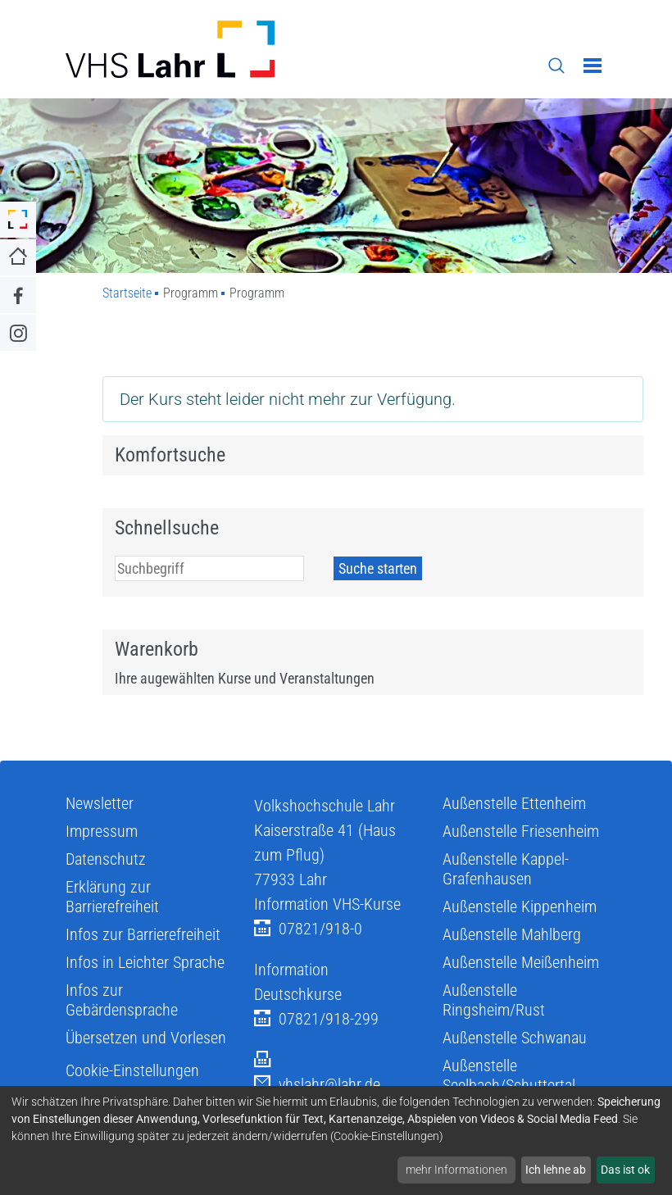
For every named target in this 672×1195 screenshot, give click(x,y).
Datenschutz (106, 859)
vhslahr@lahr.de (317, 1085)
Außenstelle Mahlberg (512, 934)
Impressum (102, 831)
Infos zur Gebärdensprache (122, 1000)
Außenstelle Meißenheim (521, 962)
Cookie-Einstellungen (132, 1070)
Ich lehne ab (555, 1169)
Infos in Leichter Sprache (145, 962)
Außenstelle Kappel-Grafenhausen (506, 868)
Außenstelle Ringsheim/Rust (494, 1000)
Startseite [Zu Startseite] (127, 293)
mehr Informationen (456, 1169)
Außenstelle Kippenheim (520, 906)
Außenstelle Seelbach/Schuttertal (509, 1075)
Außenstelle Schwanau (515, 1037)
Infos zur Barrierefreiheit (143, 934)
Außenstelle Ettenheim (514, 803)
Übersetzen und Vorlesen (146, 1037)
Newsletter (100, 803)
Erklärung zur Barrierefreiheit (112, 896)
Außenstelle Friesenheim (521, 831)
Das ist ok (625, 1169)
